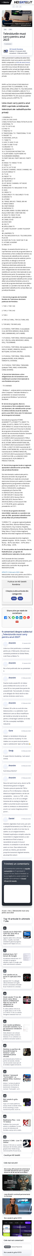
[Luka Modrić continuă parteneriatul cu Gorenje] (17, 1206)
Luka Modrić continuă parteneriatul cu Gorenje (17, 1195)
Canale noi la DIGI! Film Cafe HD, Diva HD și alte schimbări (12, 933)
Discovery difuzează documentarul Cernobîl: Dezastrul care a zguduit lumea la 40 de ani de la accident (17, 1170)
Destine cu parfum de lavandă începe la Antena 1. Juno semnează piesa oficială (11, 1052)
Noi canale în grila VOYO (10, 1100)
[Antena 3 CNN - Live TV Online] (27, 1144)
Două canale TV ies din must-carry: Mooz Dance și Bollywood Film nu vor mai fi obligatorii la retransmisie (12, 1001)
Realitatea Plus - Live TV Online (11, 1121)
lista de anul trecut (23, 62)
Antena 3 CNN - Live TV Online (12, 1141)
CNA (5, 29)
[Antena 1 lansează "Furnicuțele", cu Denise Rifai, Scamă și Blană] (27, 1078)
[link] (17, 935)
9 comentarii (8, 44)
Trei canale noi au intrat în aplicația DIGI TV (12, 976)
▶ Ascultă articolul (25, 12)
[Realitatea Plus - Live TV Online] (27, 1123)
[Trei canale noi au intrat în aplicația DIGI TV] (27, 978)
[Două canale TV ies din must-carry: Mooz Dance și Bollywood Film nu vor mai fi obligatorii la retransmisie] (27, 1000)
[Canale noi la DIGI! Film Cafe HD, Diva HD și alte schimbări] (27, 935)
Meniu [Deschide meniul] (5, 2)
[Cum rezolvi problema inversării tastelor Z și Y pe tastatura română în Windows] (27, 1028)
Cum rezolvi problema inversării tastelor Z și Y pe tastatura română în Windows (12, 1027)
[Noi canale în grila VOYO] (27, 1102)
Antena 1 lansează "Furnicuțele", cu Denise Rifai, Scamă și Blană (11, 1078)
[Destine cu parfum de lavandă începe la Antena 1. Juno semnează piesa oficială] (27, 1052)
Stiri (10, 29)
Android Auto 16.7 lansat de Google (10, 955)
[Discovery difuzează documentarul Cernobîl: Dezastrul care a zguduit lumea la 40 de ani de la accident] (17, 1182)
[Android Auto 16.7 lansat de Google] (27, 957)
